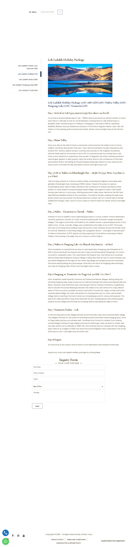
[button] (5, 541)
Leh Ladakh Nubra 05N (28, 79)
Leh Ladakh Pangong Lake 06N (25, 85)
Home (36, 30)
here (98, 352)
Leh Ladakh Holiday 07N (28, 74)
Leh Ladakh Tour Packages (72, 30)
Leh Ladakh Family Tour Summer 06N (28, 67)
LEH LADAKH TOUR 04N (28, 90)
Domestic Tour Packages (50, 30)
